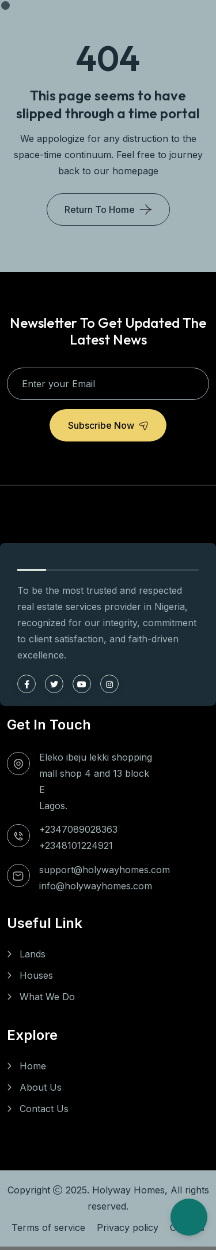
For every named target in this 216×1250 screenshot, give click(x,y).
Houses (36, 975)
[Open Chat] (188, 1217)
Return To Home (100, 209)
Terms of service (48, 1227)
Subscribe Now (108, 425)
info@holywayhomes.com (95, 886)
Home (33, 1066)
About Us (41, 1087)
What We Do (47, 996)
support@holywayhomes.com (104, 869)
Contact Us (44, 1108)
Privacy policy (127, 1227)
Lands (33, 954)
